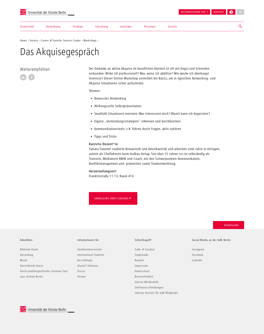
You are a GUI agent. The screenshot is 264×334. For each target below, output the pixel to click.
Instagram (198, 249)
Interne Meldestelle (147, 282)
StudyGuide (228, 225)
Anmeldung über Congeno (111, 198)
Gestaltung (26, 255)
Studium (78, 26)
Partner (81, 276)
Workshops (90, 40)
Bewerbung (53, 26)
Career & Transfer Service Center (61, 40)
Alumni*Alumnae (87, 265)
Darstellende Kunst (31, 265)
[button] (240, 26)
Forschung (101, 26)
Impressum (141, 265)
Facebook (197, 255)
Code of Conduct (145, 249)
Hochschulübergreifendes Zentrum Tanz (44, 271)
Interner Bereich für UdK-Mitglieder (156, 293)
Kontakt (219, 12)
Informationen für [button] (193, 12)
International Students (90, 255)
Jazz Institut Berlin (31, 276)
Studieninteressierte (89, 249)
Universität (27, 26)
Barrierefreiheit (144, 276)
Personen (150, 26)
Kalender (126, 26)
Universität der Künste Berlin (34, 10)
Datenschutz (142, 271)
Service (172, 26)
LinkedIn (197, 260)
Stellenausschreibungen (149, 287)
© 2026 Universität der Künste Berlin (39, 308)
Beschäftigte (85, 260)
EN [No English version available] (240, 12)
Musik (23, 260)
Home (23, 40)
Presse (81, 271)
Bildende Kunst (29, 249)
